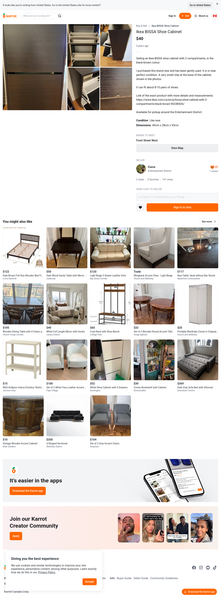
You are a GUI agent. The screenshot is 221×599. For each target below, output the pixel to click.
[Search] (59, 15)
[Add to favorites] (140, 207)
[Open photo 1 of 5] (35, 67)
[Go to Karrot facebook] (194, 568)
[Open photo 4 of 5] (83, 89)
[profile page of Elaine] (141, 169)
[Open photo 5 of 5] (116, 89)
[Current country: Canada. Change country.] (214, 15)
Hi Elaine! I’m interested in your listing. (177, 197)
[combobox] (39, 16)
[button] (209, 221)
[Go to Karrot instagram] (201, 568)
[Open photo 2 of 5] (83, 45)
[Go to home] (10, 15)
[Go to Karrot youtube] (208, 568)
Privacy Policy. (47, 572)
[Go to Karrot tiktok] (215, 568)
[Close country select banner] (217, 3)
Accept (89, 581)
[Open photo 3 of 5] (116, 45)
